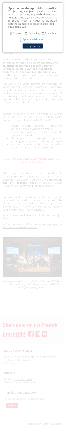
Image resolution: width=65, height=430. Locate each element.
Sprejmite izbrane (33, 39)
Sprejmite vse (33, 46)
